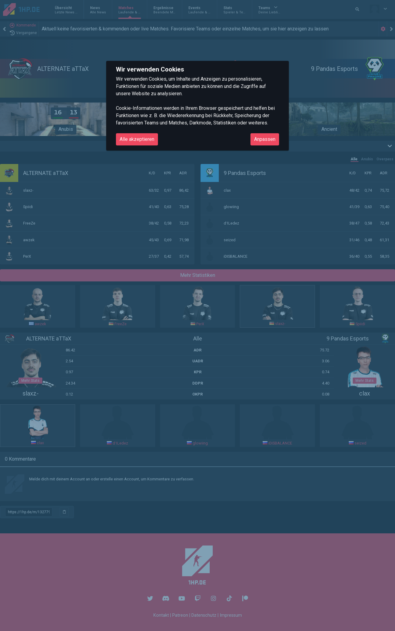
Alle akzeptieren (137, 139)
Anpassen (264, 139)
